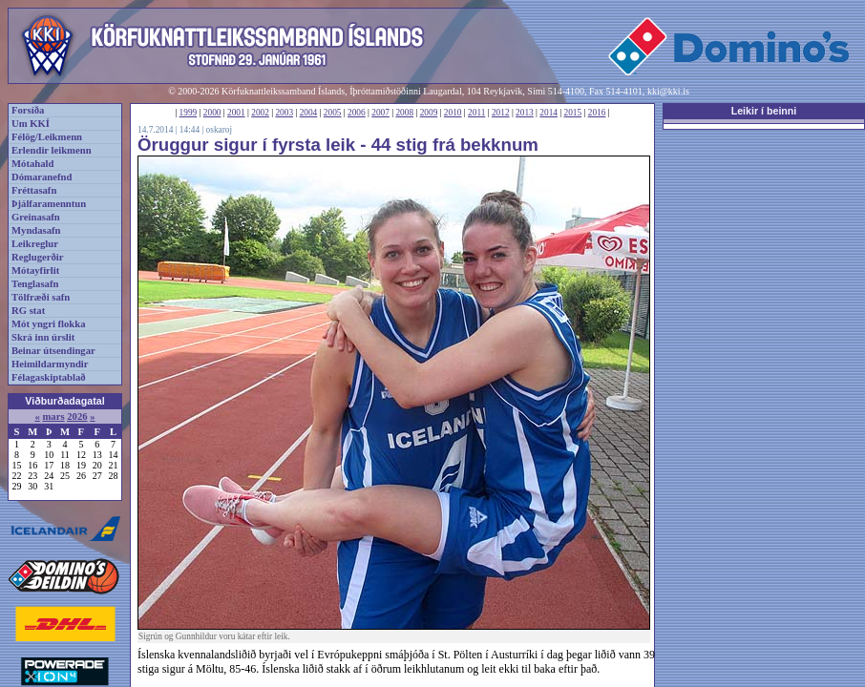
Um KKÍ (30, 123)
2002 (260, 112)
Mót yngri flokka (48, 324)
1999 (188, 112)
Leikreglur (34, 244)
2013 (525, 112)
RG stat (28, 310)
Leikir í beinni (764, 110)
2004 (309, 112)
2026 (77, 416)
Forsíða (27, 110)
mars (53, 416)
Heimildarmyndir (50, 364)
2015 (573, 112)
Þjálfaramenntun (48, 203)
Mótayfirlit (35, 270)
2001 (236, 112)
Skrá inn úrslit (42, 337)
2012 (501, 112)
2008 (404, 112)
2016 (597, 112)
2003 (284, 112)
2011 (476, 112)
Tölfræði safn (40, 297)
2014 (548, 112)
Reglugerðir (37, 257)
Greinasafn (35, 217)
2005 (333, 112)
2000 (212, 112)
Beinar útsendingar (53, 350)
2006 (357, 112)
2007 (380, 112)
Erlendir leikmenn (51, 150)
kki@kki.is (668, 91)
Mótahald (32, 163)
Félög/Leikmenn (46, 137)
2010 (453, 112)
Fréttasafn (33, 190)
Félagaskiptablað (48, 377)
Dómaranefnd (41, 177)
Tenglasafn (34, 284)
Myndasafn (36, 230)
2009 (429, 112)
